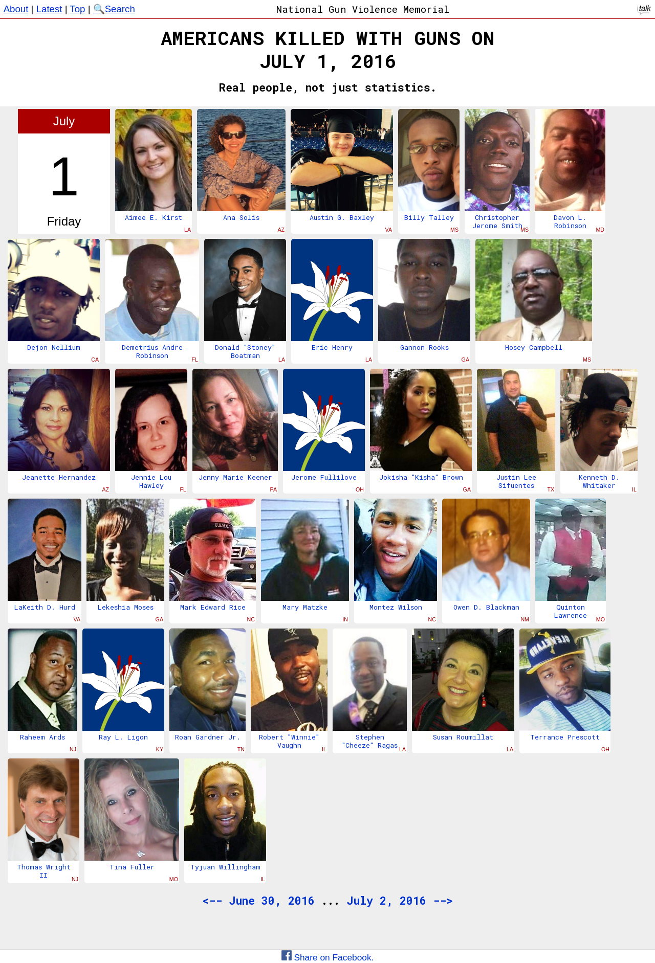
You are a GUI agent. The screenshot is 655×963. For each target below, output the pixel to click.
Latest (49, 9)
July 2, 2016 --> (399, 900)
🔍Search (114, 9)
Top (77, 9)
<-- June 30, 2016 (258, 900)
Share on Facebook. (327, 957)
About (16, 9)
